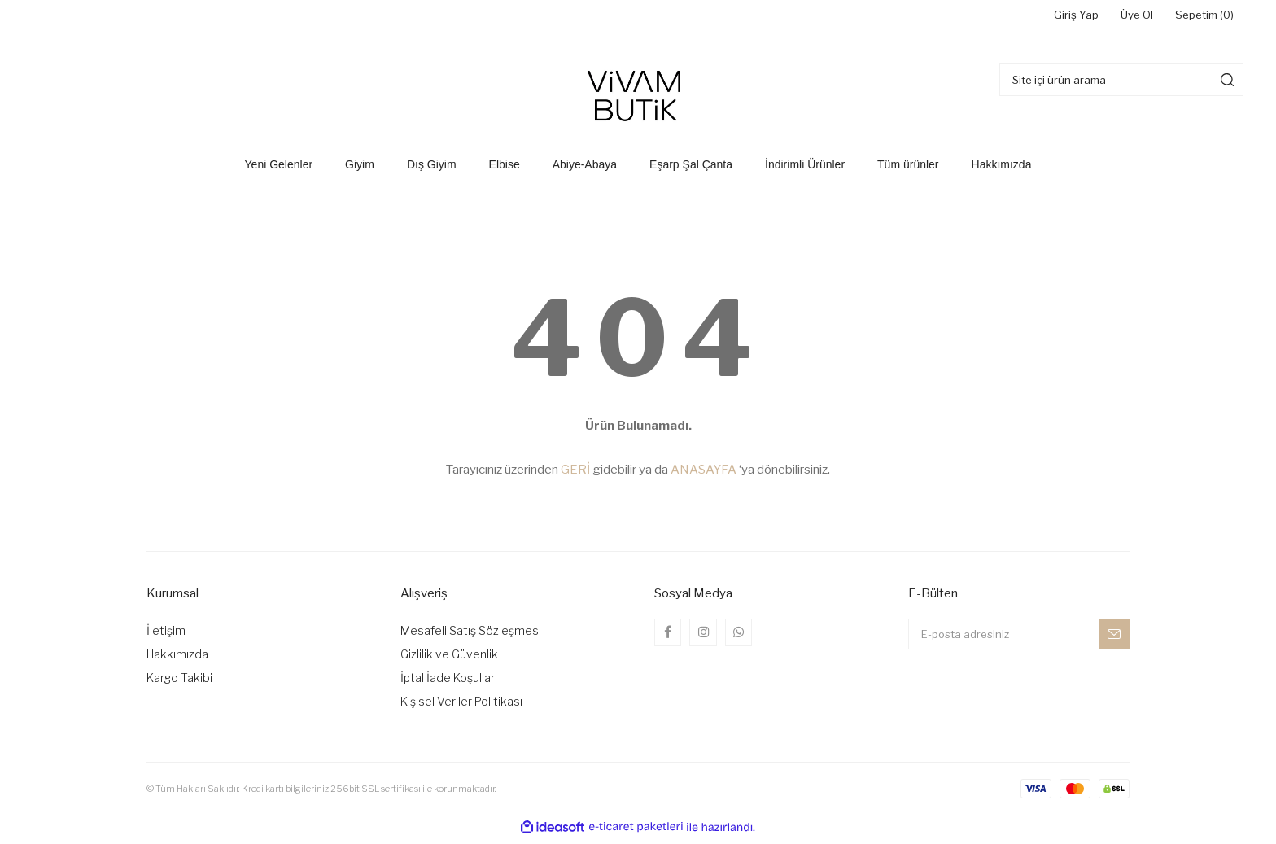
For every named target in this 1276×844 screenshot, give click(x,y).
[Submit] (1114, 639)
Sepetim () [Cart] (1195, 18)
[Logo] (637, 99)
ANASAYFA (703, 475)
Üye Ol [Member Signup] (1112, 18)
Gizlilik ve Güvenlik (449, 660)
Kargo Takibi (179, 683)
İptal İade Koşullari (448, 683)
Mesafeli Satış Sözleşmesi (470, 636)
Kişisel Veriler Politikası (461, 707)
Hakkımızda (177, 660)
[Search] (1121, 84)
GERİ (575, 475)
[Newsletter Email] (1019, 639)
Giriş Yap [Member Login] (1038, 18)
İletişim (166, 636)
